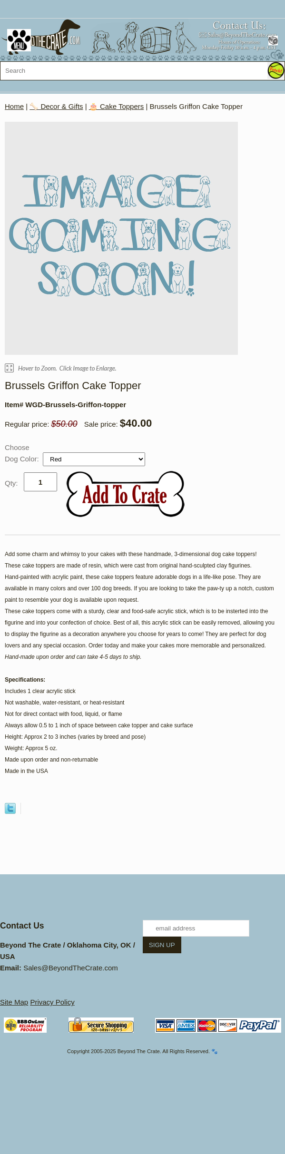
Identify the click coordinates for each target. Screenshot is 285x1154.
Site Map (14, 1002)
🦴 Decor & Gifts (56, 106)
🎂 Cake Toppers (116, 106)
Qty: (11, 483)
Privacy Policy (52, 1002)
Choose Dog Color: (23, 453)
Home (14, 106)
